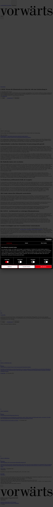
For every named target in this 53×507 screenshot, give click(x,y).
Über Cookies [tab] (44, 243)
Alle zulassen (43, 266)
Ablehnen (10, 266)
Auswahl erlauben (26, 266)
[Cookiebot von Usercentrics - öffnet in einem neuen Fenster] (46, 239)
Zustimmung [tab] (9, 243)
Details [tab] (26, 243)
